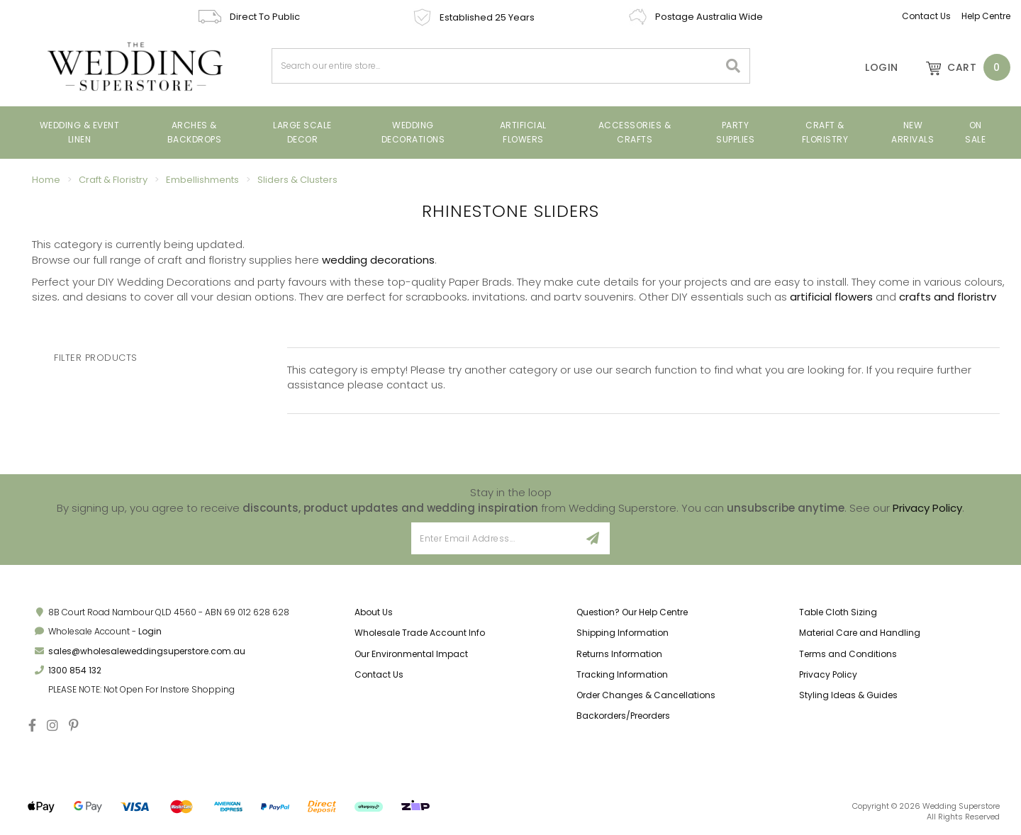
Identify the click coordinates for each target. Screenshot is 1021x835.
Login (150, 631)
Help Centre (985, 16)
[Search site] (733, 66)
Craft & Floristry (825, 132)
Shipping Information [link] (622, 633)
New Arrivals (912, 132)
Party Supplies (735, 132)
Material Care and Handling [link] (859, 633)
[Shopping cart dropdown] (961, 67)
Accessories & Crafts (634, 132)
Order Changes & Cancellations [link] (645, 695)
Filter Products (96, 358)
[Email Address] (493, 538)
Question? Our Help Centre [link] (632, 612)
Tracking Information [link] (622, 674)
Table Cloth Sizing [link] (838, 612)
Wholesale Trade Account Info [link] (420, 633)
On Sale (975, 132)
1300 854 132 (74, 670)
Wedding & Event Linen (80, 132)
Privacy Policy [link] (828, 674)
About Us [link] (374, 612)
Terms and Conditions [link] (848, 654)
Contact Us (926, 16)
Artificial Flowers (523, 132)
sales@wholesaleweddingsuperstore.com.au (146, 651)
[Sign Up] (593, 538)
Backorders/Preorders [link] (623, 716)
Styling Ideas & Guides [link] (848, 695)
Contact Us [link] (379, 674)
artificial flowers (831, 296)
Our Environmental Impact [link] (411, 654)
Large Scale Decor (302, 132)
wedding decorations (378, 259)
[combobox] (495, 66)
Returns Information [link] (619, 654)
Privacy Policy (927, 507)
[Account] (872, 67)
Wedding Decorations (413, 132)
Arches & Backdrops (194, 132)
